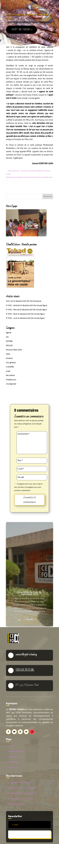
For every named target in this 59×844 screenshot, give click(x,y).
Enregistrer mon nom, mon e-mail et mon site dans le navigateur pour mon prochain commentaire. (28, 487)
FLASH (8, 354)
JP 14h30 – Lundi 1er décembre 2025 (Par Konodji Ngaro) (25, 318)
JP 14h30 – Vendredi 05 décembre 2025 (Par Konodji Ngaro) (26, 305)
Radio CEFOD (17, 756)
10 (39, 619)
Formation (9, 358)
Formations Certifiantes (23, 787)
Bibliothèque (16, 751)
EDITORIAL (9, 341)
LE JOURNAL (10, 367)
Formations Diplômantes (23, 793)
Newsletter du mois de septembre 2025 (29, 593)
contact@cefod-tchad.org (26, 654)
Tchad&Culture (11, 380)
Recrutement (10, 375)
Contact (14, 767)
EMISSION (9, 345)
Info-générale (11, 363)
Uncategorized (11, 384)
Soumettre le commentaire (29, 500)
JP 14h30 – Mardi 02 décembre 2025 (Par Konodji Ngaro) (25, 314)
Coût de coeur (21, 29)
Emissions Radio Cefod (14, 350)
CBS (7, 337)
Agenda (8, 333)
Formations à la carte (22, 798)
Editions (14, 762)
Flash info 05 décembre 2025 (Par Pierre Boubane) (23, 301)
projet (8, 371)
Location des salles (20, 782)
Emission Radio (18, 803)
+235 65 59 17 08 (25, 669)
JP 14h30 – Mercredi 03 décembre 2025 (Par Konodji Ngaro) (26, 310)
